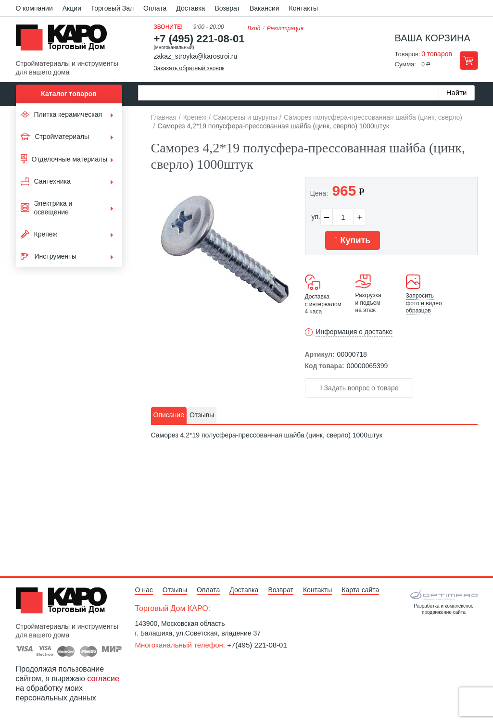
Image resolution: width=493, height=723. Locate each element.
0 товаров (436, 54)
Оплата (154, 8)
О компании (34, 8)
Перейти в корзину (468, 60)
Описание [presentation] (168, 415)
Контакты (303, 8)
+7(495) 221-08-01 (257, 645)
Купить (352, 240)
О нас (144, 590)
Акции (72, 8)
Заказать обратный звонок (189, 68)
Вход (254, 28)
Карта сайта (360, 590)
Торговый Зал (112, 8)
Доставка (190, 8)
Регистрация (285, 28)
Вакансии (264, 8)
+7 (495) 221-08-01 (199, 39)
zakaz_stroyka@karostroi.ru (196, 56)
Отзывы (175, 590)
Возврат (227, 8)
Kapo (65, 40)
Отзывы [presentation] (202, 415)
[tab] (169, 415)
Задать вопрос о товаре (359, 388)
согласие (103, 678)
